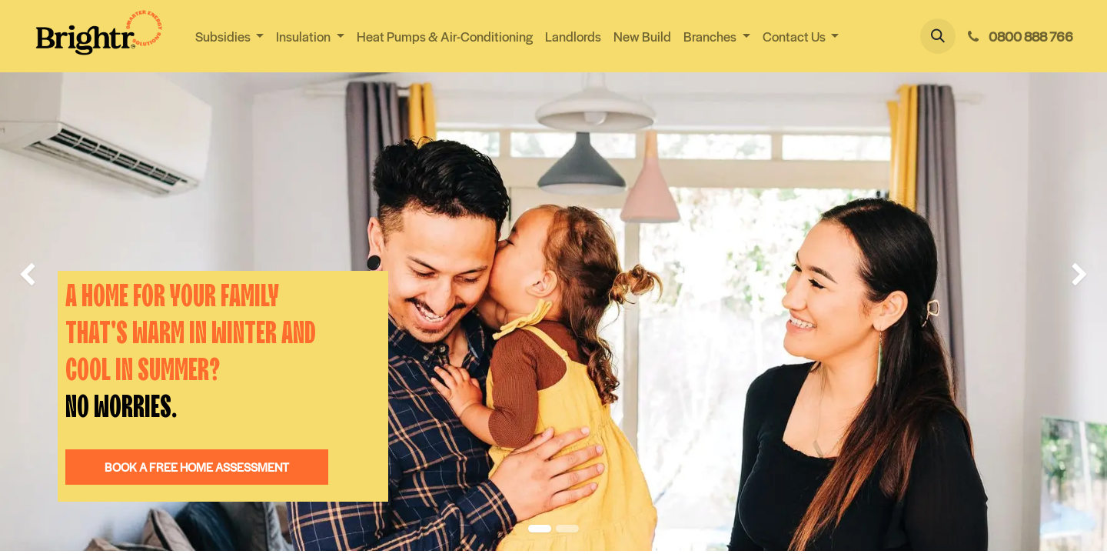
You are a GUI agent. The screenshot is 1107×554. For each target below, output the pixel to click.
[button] (938, 36)
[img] (44, 275)
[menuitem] (445, 36)
